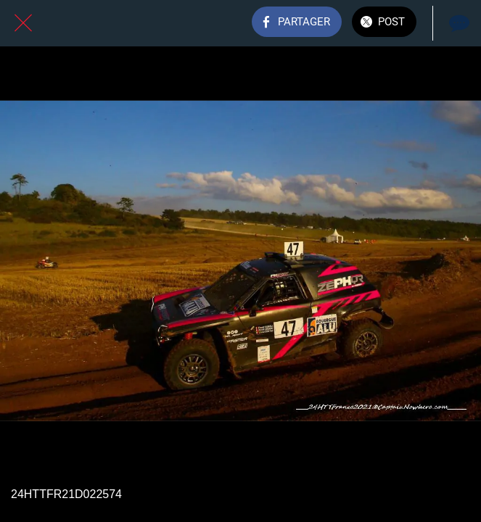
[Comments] (457, 23)
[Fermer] (23, 23)
